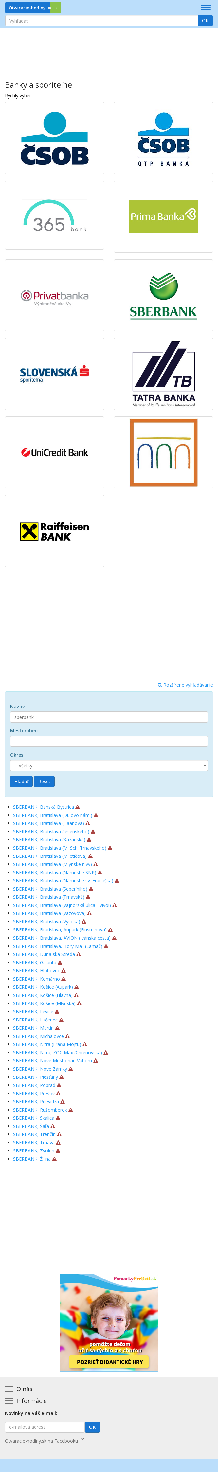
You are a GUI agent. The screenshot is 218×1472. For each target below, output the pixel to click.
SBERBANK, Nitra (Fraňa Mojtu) (47, 1044)
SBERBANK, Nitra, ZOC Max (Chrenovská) (57, 1052)
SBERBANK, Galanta (34, 962)
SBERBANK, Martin (33, 1028)
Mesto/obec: (24, 730)
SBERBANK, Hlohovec (36, 970)
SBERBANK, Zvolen (33, 1151)
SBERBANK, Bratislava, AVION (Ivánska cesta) (62, 938)
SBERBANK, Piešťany (35, 1077)
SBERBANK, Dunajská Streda (44, 954)
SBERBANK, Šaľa (31, 1126)
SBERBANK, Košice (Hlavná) (43, 995)
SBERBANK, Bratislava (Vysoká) (46, 921)
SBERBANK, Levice (33, 1011)
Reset (44, 781)
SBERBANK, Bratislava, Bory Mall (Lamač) (57, 946)
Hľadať (21, 781)
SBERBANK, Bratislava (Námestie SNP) (54, 872)
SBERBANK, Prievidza (36, 1101)
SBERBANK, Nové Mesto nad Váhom (52, 1061)
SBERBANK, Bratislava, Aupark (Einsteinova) (60, 930)
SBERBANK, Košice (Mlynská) (44, 1003)
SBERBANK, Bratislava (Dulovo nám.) (52, 815)
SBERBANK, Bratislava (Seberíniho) (50, 889)
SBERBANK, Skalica (33, 1118)
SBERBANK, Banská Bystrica (43, 807)
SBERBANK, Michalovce (38, 1036)
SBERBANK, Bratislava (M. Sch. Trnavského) (59, 848)
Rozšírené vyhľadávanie (185, 685)
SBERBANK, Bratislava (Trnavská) (48, 897)
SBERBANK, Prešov (34, 1093)
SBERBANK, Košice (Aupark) (43, 987)
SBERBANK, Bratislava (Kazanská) (49, 840)
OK (205, 20)
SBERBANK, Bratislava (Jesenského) (51, 831)
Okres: (17, 755)
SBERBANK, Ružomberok (40, 1110)
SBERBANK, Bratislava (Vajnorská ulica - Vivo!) (62, 905)
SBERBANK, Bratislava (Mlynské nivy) (52, 864)
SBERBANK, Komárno (36, 979)
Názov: (18, 706)
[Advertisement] (109, 49)
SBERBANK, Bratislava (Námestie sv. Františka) (63, 880)
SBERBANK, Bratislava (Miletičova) (50, 856)
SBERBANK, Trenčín (34, 1134)
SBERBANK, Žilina (32, 1159)
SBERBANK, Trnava (34, 1142)
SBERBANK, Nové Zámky (40, 1069)
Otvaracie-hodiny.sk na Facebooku (44, 1441)
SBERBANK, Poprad (34, 1085)
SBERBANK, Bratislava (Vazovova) (49, 913)
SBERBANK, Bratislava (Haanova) (48, 823)
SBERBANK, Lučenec (35, 1020)
